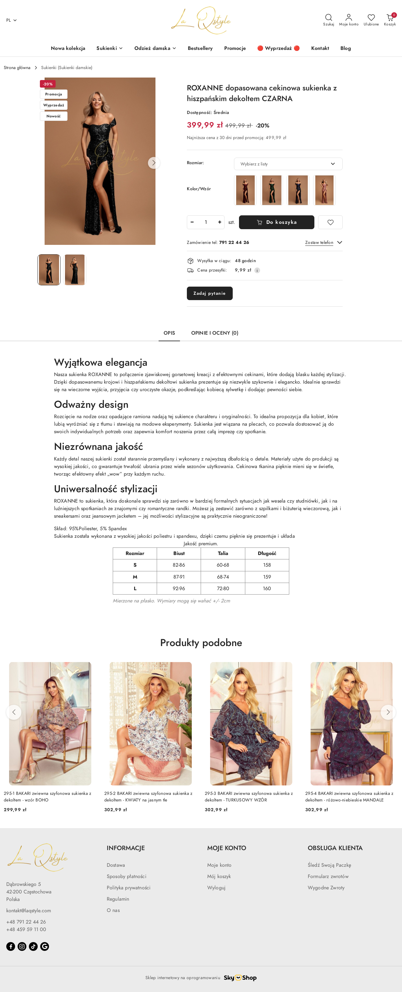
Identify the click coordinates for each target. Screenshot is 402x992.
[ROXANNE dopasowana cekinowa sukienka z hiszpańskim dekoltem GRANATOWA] (298, 190)
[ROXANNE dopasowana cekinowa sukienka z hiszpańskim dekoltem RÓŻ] (324, 190)
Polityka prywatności (128, 887)
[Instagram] (22, 946)
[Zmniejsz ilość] (192, 222)
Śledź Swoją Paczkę (329, 865)
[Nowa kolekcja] (68, 49)
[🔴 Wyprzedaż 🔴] (278, 49)
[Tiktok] (33, 946)
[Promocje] (235, 49)
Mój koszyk (219, 876)
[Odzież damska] (155, 49)
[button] (154, 163)
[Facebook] (10, 946)
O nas (113, 910)
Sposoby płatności (126, 876)
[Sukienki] (109, 49)
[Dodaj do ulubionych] (330, 222)
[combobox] (288, 164)
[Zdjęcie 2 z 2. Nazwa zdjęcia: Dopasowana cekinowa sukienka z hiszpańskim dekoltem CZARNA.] (74, 269)
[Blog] (346, 49)
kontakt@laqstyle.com (28, 910)
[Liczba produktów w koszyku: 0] (390, 20)
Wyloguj (216, 887)
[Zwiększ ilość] (219, 222)
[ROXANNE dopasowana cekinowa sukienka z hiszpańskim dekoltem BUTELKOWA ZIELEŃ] (272, 190)
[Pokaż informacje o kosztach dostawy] (257, 270)
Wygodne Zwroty (326, 887)
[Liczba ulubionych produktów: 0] (371, 20)
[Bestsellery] (200, 49)
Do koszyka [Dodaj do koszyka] (277, 222)
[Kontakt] (320, 49)
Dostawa (116, 865)
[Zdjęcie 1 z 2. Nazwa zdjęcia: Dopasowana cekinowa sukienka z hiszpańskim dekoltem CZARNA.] (49, 269)
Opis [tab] (169, 333)
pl (11, 20)
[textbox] (280, 164)
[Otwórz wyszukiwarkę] (329, 20)
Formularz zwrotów (328, 876)
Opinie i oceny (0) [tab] (214, 333)
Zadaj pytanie (209, 293)
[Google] (44, 946)
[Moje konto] (349, 20)
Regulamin (118, 899)
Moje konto (219, 865)
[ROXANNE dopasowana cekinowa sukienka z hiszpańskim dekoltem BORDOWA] (245, 190)
